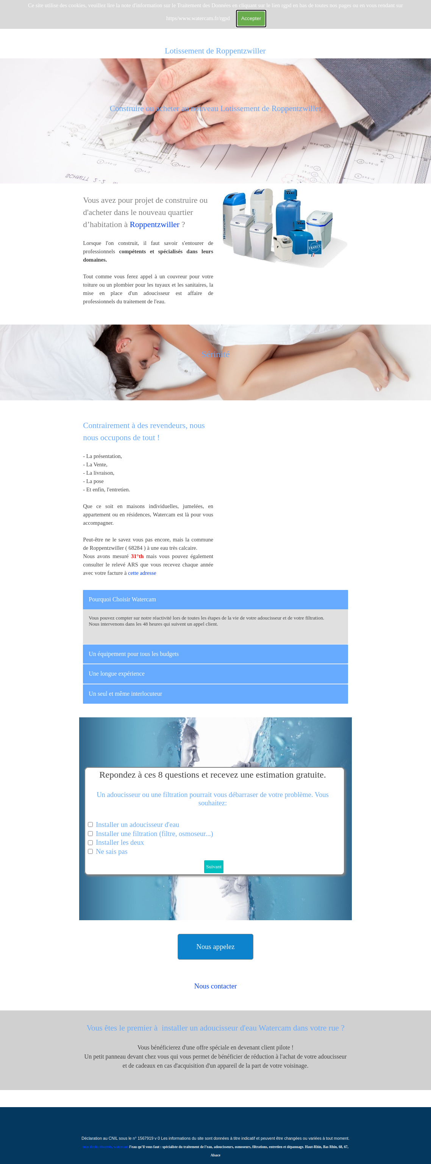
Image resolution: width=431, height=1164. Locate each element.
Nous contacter (215, 986)
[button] (215, 947)
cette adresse (142, 573)
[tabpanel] (215, 121)
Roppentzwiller (155, 224)
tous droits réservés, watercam (105, 1147)
